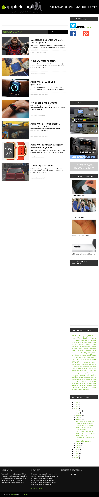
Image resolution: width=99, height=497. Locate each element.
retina (84, 381)
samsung (82, 383)
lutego (78, 445)
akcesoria (76, 340)
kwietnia (79, 419)
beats (94, 344)
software (93, 383)
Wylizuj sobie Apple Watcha (44, 103)
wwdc (80, 389)
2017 (76, 404)
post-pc (81, 377)
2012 (76, 453)
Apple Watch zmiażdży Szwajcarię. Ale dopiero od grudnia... (47, 146)
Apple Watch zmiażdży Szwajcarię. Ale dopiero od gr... (85, 437)
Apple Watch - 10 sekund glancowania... (43, 83)
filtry (85, 353)
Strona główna (13, 32)
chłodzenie (92, 348)
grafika (84, 355)
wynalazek (86, 389)
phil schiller (91, 375)
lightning (84, 368)
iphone (75, 362)
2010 (76, 458)
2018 (76, 402)
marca (78, 443)
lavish (79, 368)
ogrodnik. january (37, 488)
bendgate (75, 346)
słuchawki (89, 385)
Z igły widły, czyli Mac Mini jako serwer (83, 254)
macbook (78, 371)
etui (94, 350)
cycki (73, 350)
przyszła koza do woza (89, 379)
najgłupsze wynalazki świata (86, 373)
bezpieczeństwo (85, 346)
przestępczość (76, 379)
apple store (92, 342)
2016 (76, 406)
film (82, 353)
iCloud (88, 355)
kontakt (92, 7)
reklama (75, 381)
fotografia (92, 353)
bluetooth (75, 348)
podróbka (75, 377)
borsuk (81, 348)
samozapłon (75, 383)
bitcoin (94, 346)
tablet (94, 385)
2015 (76, 409)
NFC (89, 336)
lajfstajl (74, 368)
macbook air (85, 371)
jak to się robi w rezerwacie (88, 362)
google (79, 355)
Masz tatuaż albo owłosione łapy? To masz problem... (47, 41)
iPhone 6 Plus (78, 357)
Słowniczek (80, 7)
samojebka (92, 381)
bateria (88, 344)
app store (75, 342)
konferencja (84, 364)
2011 (76, 456)
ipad (94, 359)
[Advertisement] (34, 21)
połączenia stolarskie (90, 377)
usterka (88, 387)
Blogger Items (25, 494)
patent (82, 375)
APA (73, 336)
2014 (76, 449)
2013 (76, 451)
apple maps (83, 342)
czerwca (79, 415)
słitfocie (82, 385)
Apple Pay (85, 336)
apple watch (77, 344)
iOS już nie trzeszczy (78, 214)
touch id (82, 387)
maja (78, 417)
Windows (93, 338)
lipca (77, 413)
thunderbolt (75, 387)
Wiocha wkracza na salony (43, 61)
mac (90, 368)
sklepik (88, 383)
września (79, 411)
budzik (86, 348)
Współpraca (56, 7)
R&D (73, 338)
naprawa (75, 375)
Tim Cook (82, 338)
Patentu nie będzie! (78, 217)
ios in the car (87, 359)
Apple (78, 335)
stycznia (79, 447)
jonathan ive (76, 364)
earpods (80, 350)
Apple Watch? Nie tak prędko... (45, 124)
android (93, 340)
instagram (75, 359)
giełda (74, 355)
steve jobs (75, 385)
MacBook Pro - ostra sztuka (80, 236)
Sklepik (69, 7)
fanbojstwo (75, 353)
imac (85, 357)
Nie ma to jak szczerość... (43, 165)
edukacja (88, 350)
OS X (93, 336)
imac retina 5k (91, 357)
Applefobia (13, 494)
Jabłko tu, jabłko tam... (79, 195)
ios (81, 359)
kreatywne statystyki (89, 366)
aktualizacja (85, 340)
